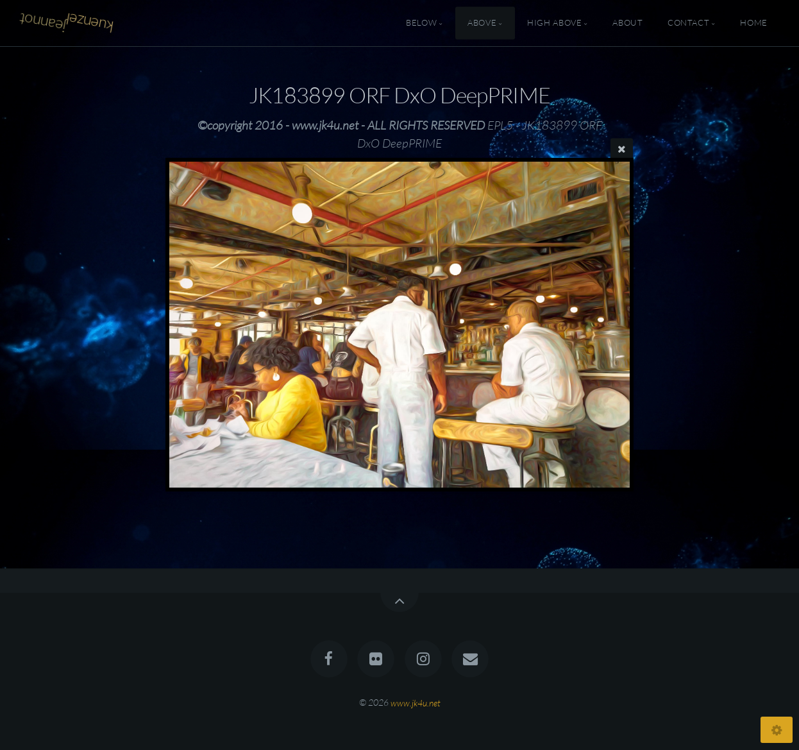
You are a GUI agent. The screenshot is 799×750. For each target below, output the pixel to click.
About (627, 23)
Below (421, 23)
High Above (554, 23)
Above (481, 23)
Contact (688, 23)
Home (754, 23)
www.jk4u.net (416, 702)
